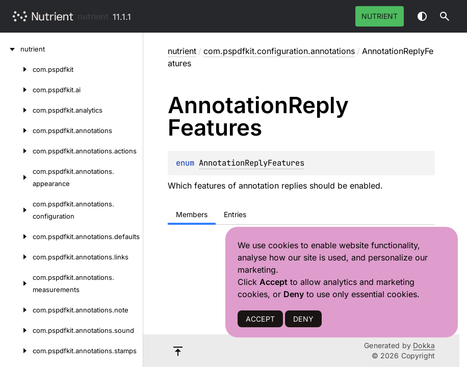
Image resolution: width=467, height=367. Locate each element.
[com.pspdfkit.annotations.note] (16, 310)
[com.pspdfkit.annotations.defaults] (16, 236)
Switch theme (422, 16)
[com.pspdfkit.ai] (16, 90)
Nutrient (379, 16)
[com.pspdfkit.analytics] (16, 110)
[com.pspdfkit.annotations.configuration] (16, 210)
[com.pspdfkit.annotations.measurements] (16, 283)
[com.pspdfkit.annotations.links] (16, 257)
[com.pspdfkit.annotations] (16, 130)
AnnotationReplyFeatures (251, 163)
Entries (235, 214)
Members (191, 214)
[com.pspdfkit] (16, 69)
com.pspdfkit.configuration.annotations (279, 51)
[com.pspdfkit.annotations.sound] (16, 330)
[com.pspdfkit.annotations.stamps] (16, 350)
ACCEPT (260, 318)
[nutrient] (10, 49)
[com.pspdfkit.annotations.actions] (16, 151)
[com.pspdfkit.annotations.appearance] (16, 177)
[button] (444, 16)
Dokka (424, 345)
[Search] (444, 16)
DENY (303, 318)
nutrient (93, 16)
